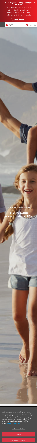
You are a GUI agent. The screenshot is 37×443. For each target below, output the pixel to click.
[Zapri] (34, 411)
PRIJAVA (34, 25)
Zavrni (18, 437)
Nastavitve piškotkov (18, 431)
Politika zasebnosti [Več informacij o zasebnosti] (13, 426)
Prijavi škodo (18, 19)
